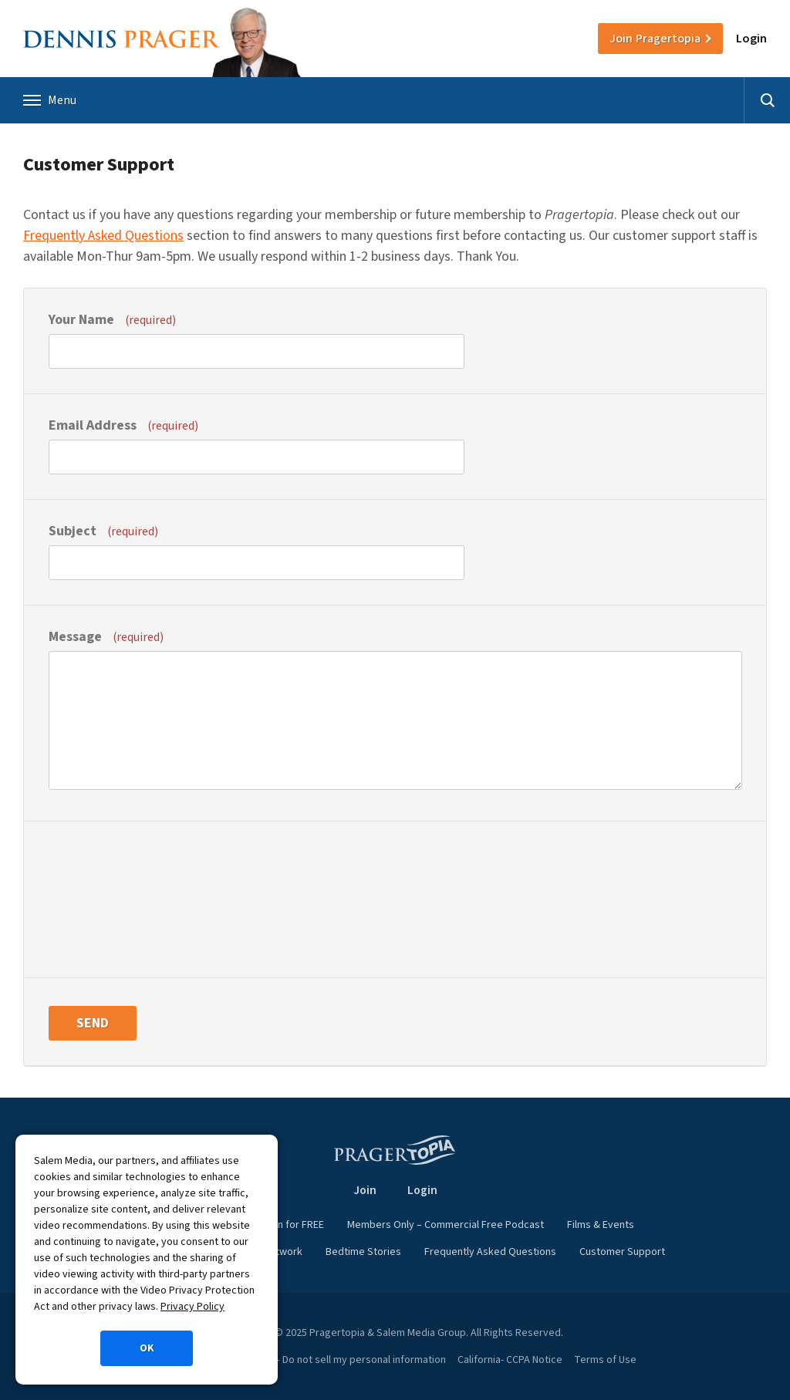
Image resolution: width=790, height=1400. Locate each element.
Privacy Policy (192, 1306)
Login (751, 38)
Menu (49, 100)
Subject (103, 531)
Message (106, 636)
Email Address (123, 425)
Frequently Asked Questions (103, 235)
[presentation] (112, 897)
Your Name (112, 319)
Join (655, 38)
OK (147, 1348)
